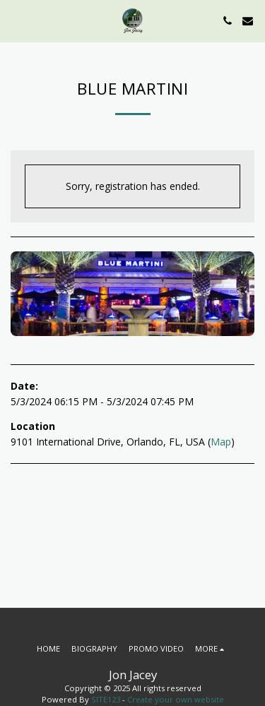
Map (221, 441)
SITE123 (105, 699)
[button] (16, 20)
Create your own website (175, 699)
